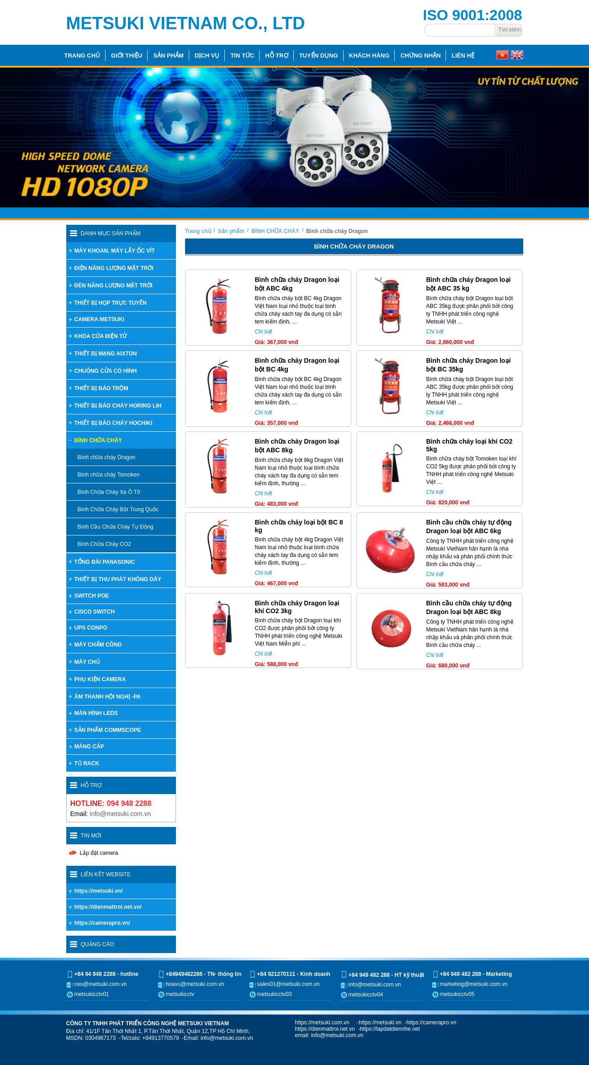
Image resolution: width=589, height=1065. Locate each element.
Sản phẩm (168, 55)
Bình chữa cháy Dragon (337, 231)
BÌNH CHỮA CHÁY (275, 231)
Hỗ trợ (276, 55)
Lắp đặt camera (99, 853)
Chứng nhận (420, 55)
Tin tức (242, 55)
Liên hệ (462, 55)
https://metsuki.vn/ (98, 891)
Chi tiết (263, 332)
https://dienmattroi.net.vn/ (108, 907)
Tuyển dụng (318, 55)
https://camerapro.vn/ (102, 923)
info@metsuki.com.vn (120, 813)
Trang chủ (82, 55)
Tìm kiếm (510, 29)
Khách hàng (369, 55)
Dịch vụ (207, 55)
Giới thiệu (126, 55)
